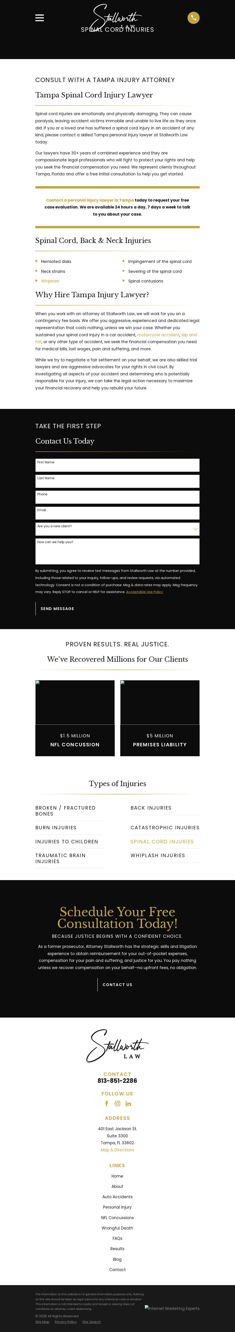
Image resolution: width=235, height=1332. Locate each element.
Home (117, 1176)
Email (41, 510)
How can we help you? (55, 542)
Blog (117, 1259)
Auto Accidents (117, 1197)
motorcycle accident (158, 335)
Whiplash (50, 281)
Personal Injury (117, 1207)
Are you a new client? (54, 526)
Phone (42, 494)
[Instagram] (117, 1103)
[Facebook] (106, 1103)
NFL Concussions (117, 1218)
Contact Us (117, 984)
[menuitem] (69, 811)
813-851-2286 (117, 1081)
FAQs (117, 1238)
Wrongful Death (117, 1228)
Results (117, 1249)
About (117, 1186)
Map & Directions (117, 1150)
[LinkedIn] (128, 1103)
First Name (45, 462)
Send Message (57, 608)
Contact (117, 1269)
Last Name (45, 478)
